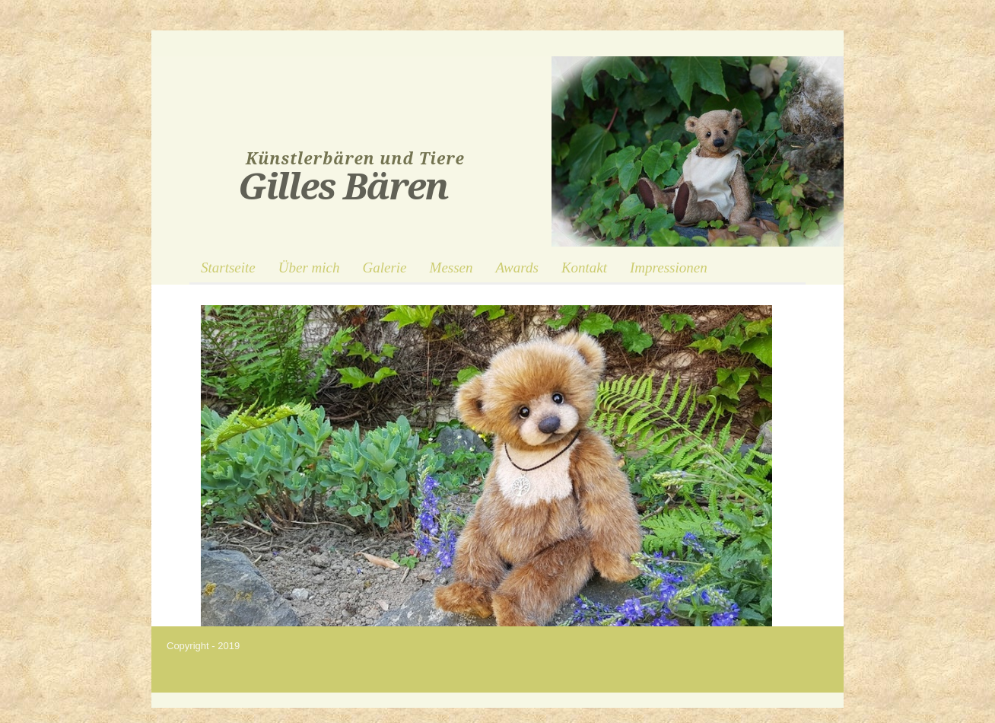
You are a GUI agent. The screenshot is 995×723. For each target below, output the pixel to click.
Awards (517, 268)
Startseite (228, 268)
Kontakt (584, 268)
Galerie (385, 268)
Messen (451, 268)
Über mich (309, 268)
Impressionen (668, 268)
